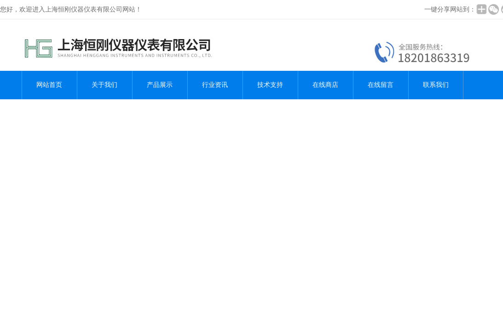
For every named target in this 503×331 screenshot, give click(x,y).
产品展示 (160, 84)
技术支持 (270, 84)
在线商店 (325, 84)
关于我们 (104, 84)
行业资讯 (215, 84)
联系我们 (436, 84)
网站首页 (49, 84)
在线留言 (380, 84)
